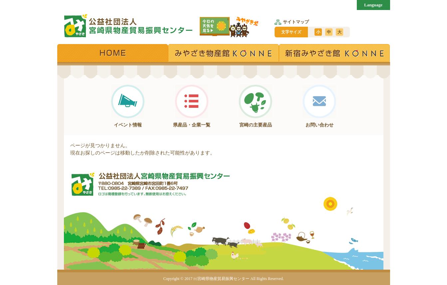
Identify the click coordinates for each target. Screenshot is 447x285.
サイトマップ (292, 21)
